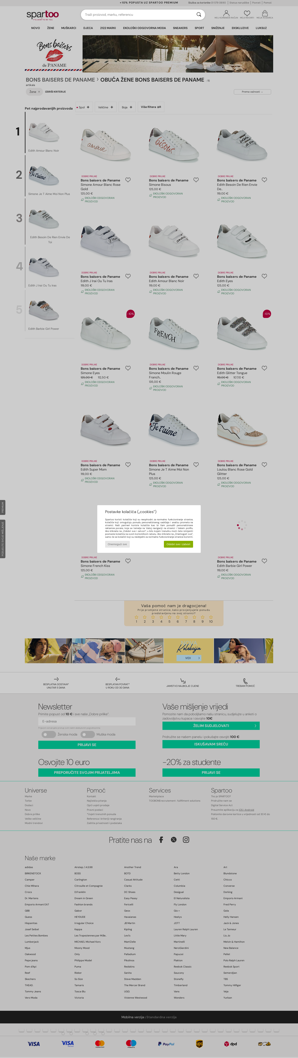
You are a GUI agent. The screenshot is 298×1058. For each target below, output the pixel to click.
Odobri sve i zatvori (178, 544)
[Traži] (199, 15)
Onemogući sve (117, 544)
